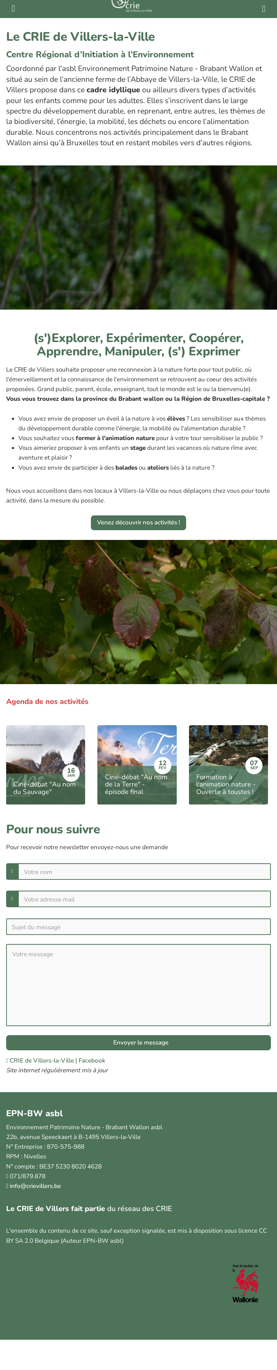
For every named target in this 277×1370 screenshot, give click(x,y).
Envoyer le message (140, 1042)
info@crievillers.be (35, 1186)
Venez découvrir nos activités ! (138, 522)
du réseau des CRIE (139, 1208)
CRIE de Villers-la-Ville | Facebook (55, 1060)
